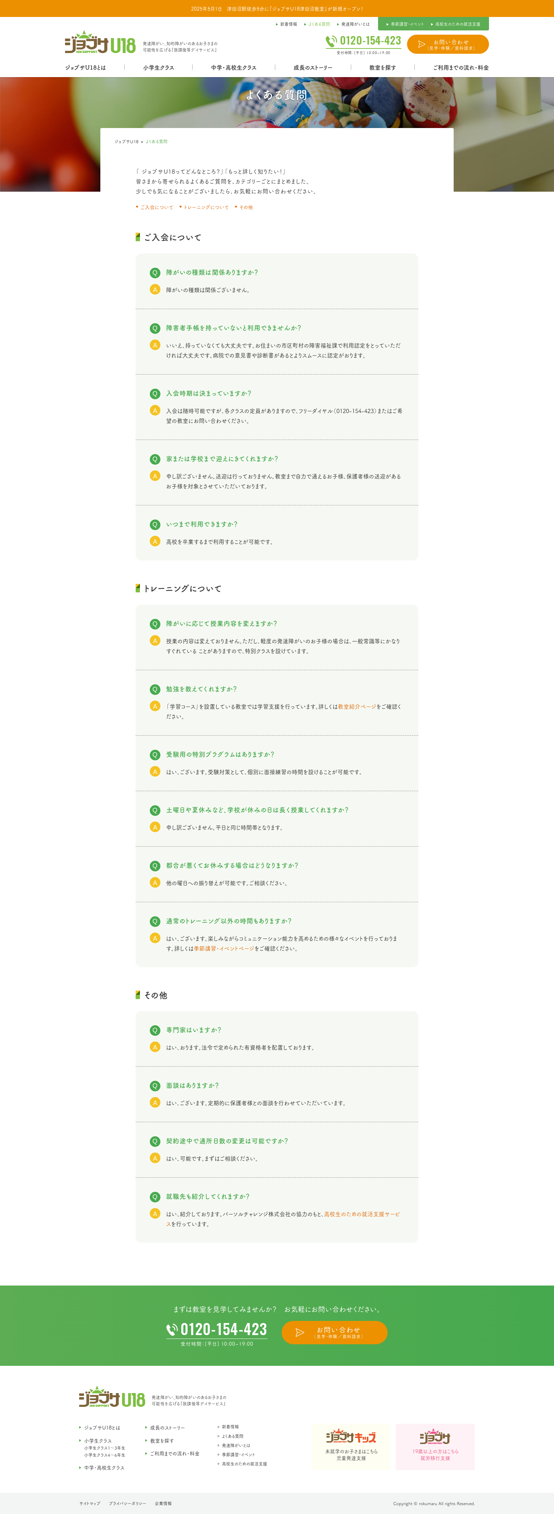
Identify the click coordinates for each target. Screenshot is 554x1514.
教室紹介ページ (357, 706)
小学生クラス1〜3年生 (104, 1448)
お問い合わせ (451, 45)
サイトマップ (89, 1503)
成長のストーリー (313, 67)
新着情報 (230, 1426)
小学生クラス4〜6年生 (104, 1455)
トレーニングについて (206, 206)
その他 (246, 206)
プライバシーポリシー (127, 1503)
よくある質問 (232, 1436)
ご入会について (157, 206)
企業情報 (163, 1503)
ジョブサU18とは (85, 67)
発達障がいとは (236, 1445)
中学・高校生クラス (234, 67)
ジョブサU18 (126, 141)
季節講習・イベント (238, 1454)
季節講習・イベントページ (224, 948)
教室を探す (382, 67)
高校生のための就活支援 (244, 1464)
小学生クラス (158, 67)
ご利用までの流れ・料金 (461, 67)
